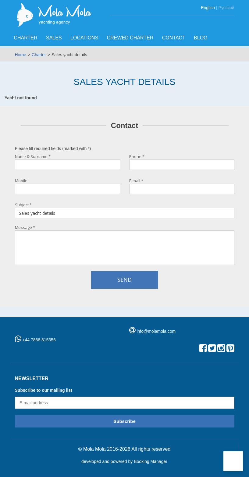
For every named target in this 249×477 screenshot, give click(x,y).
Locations (85, 37)
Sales (54, 37)
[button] (233, 461)
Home (20, 54)
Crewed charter (131, 37)
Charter (26, 37)
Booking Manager (150, 461)
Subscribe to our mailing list (43, 390)
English (208, 7)
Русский (226, 7)
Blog (201, 37)
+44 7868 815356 (35, 339)
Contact (174, 37)
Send (124, 279)
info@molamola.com (156, 331)
